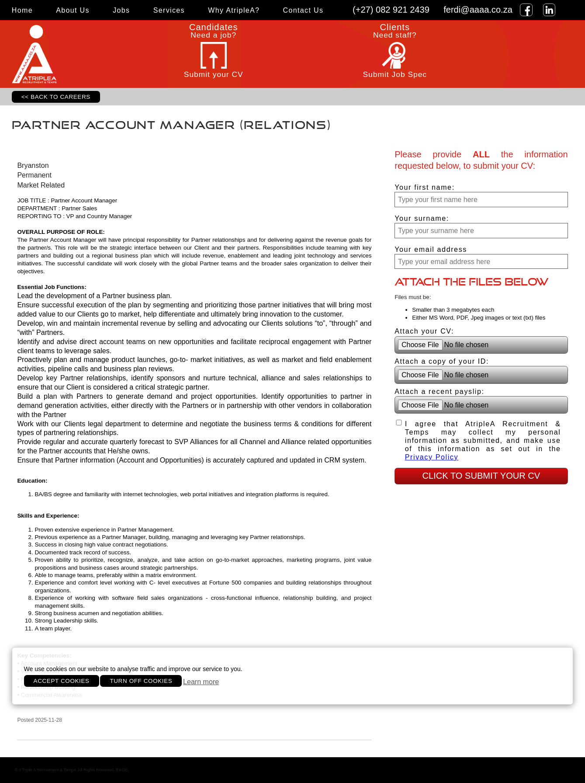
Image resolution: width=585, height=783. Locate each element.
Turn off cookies (141, 681)
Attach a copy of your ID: (442, 361)
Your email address (431, 249)
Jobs (121, 10)
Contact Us (303, 10)
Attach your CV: (424, 331)
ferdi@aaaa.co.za (477, 9)
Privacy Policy (431, 457)
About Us (73, 10)
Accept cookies (62, 681)
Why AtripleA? (234, 10)
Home (22, 10)
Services (169, 10)
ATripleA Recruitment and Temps (67, 54)
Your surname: (422, 218)
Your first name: (425, 187)
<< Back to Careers (55, 97)
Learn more (201, 682)
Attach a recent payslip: (439, 391)
